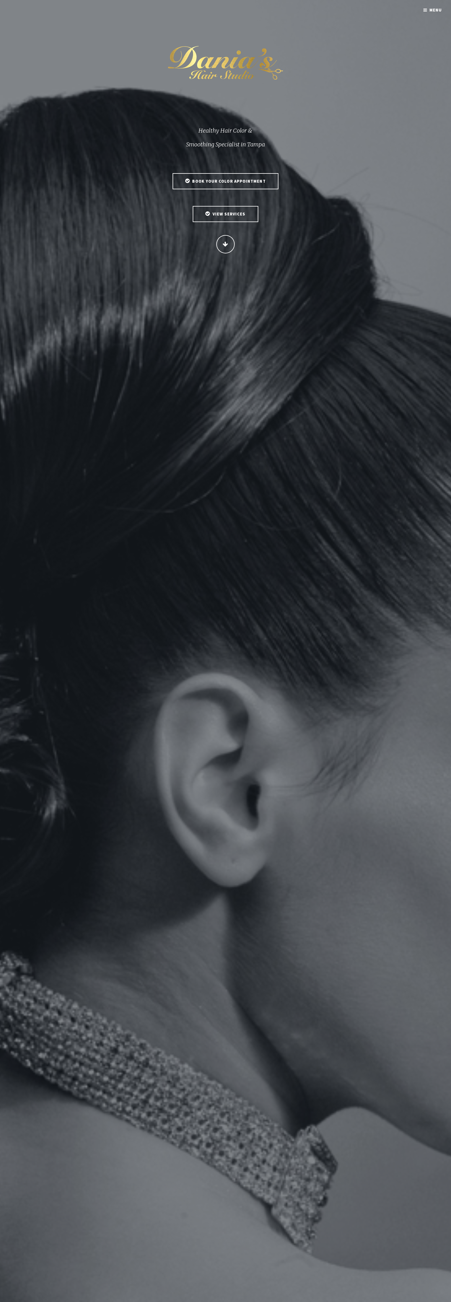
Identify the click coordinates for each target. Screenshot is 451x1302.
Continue (225, 245)
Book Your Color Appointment (228, 181)
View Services (229, 214)
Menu (435, 10)
